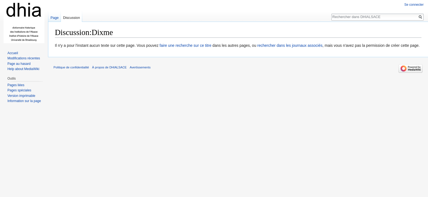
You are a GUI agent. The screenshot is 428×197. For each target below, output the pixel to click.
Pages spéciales (19, 90)
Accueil (12, 53)
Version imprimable (21, 96)
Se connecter (414, 5)
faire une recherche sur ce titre (186, 45)
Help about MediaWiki (23, 69)
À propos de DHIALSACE (109, 67)
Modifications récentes (23, 58)
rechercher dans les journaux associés (290, 45)
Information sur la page (24, 101)
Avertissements (140, 67)
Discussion (71, 18)
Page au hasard (19, 64)
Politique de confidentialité (71, 67)
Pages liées (15, 85)
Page (54, 18)
